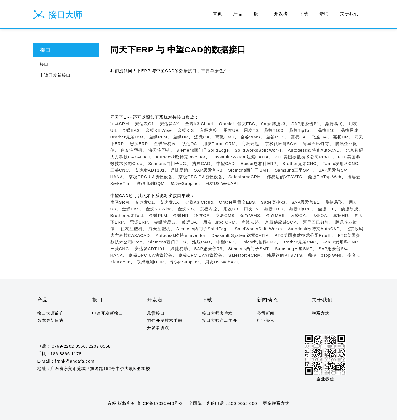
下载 (303, 13)
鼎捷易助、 (181, 170)
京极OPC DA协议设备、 (202, 176)
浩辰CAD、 (203, 163)
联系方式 (320, 313)
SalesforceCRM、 (246, 176)
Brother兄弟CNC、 (301, 163)
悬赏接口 (156, 313)
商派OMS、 (227, 137)
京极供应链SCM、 (283, 143)
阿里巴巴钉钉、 (318, 143)
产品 (238, 13)
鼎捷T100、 (276, 130)
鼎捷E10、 (328, 130)
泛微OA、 (204, 137)
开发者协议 (158, 327)
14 (87, 414)
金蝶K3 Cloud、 (201, 123)
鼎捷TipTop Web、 (327, 176)
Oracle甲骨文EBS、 (239, 123)
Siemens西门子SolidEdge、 (204, 150)
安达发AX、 (171, 123)
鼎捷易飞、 (336, 123)
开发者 (281, 13)
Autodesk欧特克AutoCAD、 (316, 150)
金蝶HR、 (183, 137)
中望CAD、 (227, 163)
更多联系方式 (276, 403)
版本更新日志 (50, 320)
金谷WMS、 (252, 137)
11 (71, 414)
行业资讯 (266, 320)
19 (114, 414)
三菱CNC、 (122, 170)
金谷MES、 (277, 137)
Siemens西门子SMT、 (250, 170)
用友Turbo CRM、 (221, 143)
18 (109, 414)
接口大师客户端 (217, 313)
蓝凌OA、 (300, 137)
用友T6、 (253, 130)
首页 (217, 13)
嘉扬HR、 (343, 137)
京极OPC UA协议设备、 (153, 176)
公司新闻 (266, 313)
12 (77, 414)
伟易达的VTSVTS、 (287, 176)
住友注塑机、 (134, 150)
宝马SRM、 (122, 123)
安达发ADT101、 (152, 170)
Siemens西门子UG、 (169, 163)
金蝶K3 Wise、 (161, 130)
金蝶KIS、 (188, 130)
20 (119, 414)
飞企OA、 (322, 137)
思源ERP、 (141, 143)
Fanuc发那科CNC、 (342, 163)
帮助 (324, 13)
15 (93, 414)
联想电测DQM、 (153, 183)
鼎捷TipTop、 (302, 130)
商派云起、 (252, 143)
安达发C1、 (146, 123)
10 (66, 414)
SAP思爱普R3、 (210, 170)
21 (125, 414)
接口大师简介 (50, 313)
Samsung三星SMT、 (296, 170)
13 (82, 414)
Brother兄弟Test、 (129, 137)
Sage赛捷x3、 (275, 123)
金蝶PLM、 (160, 137)
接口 (258, 13)
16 (98, 414)
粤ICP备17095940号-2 (160, 403)
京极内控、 (211, 130)
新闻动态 (267, 300)
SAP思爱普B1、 (307, 123)
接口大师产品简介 (219, 320)
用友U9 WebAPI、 (223, 183)
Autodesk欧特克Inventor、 (183, 156)
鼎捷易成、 (352, 130)
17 (103, 414)
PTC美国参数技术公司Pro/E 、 (306, 156)
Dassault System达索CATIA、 (242, 156)
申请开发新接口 (55, 75)
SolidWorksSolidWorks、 (260, 150)
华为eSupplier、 (187, 183)
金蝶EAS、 (133, 130)
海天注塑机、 (161, 150)
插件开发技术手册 (164, 320)
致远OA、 (192, 143)
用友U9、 (233, 130)
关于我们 (349, 13)
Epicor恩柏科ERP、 (261, 163)
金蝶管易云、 (167, 143)
